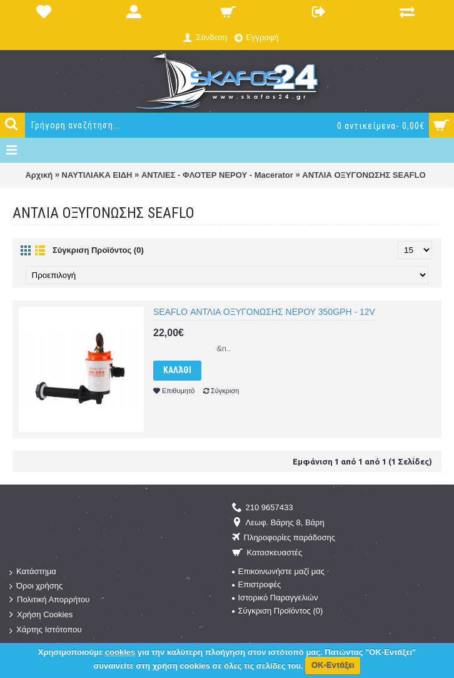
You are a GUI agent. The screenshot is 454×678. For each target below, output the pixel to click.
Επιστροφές (256, 584)
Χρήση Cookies (41, 615)
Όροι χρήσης (36, 586)
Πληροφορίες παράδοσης (284, 538)
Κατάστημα (32, 572)
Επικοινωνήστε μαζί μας (278, 571)
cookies (120, 652)
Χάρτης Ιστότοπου (45, 630)
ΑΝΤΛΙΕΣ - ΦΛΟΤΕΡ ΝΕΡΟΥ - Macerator (217, 175)
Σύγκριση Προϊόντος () (277, 610)
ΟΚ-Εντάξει (333, 665)
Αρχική (39, 175)
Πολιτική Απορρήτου (49, 600)
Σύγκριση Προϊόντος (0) (98, 250)
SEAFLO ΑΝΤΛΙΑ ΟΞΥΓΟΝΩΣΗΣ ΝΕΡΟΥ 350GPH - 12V (264, 312)
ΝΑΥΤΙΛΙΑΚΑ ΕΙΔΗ (97, 175)
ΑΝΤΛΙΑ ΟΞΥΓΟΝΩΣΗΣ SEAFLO (363, 175)
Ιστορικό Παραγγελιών (275, 597)
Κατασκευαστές (267, 553)
